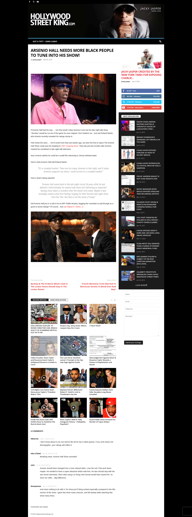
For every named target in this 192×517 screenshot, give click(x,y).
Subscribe (155, 107)
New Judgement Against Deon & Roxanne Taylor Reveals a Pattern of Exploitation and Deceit (102, 361)
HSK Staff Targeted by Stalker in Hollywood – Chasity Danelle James (148, 219)
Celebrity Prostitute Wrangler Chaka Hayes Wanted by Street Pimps (148, 274)
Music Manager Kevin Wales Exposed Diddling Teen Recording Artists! (148, 191)
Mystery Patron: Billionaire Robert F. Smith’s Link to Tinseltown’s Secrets (71, 392)
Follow (156, 96)
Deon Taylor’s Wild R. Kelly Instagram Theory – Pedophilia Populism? (73, 421)
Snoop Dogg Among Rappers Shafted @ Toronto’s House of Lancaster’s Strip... (146, 125)
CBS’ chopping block (69, 146)
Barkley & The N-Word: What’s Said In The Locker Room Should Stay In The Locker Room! (49, 286)
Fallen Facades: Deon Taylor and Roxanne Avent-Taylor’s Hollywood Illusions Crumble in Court (44, 361)
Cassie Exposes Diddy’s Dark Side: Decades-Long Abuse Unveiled (101, 392)
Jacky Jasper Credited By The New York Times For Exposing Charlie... (141, 75)
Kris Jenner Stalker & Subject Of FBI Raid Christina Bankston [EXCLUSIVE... (147, 260)
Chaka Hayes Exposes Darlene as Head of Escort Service (146, 152)
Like (157, 91)
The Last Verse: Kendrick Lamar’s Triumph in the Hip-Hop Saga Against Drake (71, 360)
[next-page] (114, 300)
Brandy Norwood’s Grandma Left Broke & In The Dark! (148, 139)
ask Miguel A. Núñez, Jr (73, 207)
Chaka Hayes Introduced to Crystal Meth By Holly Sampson (149, 165)
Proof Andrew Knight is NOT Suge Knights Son (148, 177)
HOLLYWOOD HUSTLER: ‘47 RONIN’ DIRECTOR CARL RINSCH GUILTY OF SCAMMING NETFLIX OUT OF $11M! (44, 329)
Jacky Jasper (37, 60)
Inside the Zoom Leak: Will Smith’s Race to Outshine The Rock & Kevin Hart (43, 421)
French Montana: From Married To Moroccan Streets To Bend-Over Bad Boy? (98, 286)
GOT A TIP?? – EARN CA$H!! (45, 41)
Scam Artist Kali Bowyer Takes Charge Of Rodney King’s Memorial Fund (148, 246)
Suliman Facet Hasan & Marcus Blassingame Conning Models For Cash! (147, 205)
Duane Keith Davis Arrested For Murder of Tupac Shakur (102, 420)
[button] (160, 41)
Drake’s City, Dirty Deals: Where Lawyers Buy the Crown (73, 327)
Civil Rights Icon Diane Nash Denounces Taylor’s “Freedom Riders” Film (43, 392)
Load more (141, 285)
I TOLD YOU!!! (95, 326)
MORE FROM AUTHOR (58, 300)
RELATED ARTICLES (39, 300)
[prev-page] (111, 300)
